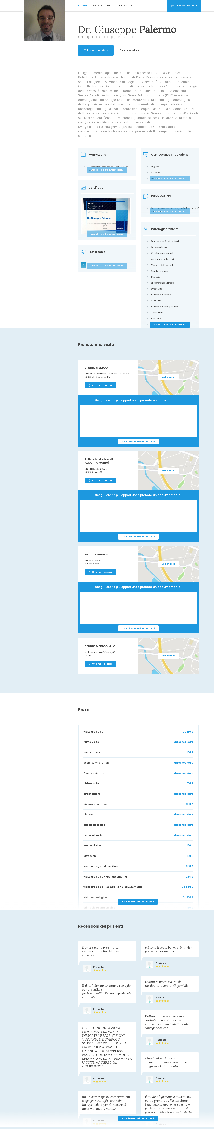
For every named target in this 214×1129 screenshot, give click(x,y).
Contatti (97, 5)
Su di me (82, 5)
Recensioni (125, 5)
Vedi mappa (168, 377)
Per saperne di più (162, 50)
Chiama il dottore (100, 385)
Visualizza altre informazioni (170, 324)
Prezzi (110, 5)
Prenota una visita (184, 5)
